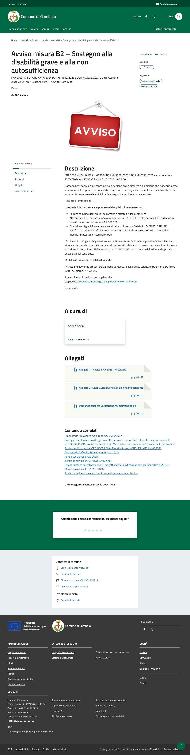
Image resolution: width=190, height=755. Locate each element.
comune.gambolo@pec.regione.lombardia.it (30, 731)
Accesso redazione (173, 749)
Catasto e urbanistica (62, 658)
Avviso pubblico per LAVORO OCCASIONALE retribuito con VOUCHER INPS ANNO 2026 (113, 448)
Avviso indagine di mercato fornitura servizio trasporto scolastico (101, 473)
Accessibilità (21, 749)
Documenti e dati (16, 684)
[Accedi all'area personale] (167, 3)
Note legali (101, 711)
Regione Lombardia (17, 4)
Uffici (10, 663)
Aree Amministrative (18, 658)
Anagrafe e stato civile (63, 652)
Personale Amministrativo (21, 679)
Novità (25, 40)
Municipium (156, 749)
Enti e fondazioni (16, 668)
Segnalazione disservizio (64, 705)
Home (14, 40)
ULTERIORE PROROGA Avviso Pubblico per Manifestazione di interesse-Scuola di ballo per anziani (119, 444)
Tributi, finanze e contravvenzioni (112, 652)
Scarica (137, 377)
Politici (11, 674)
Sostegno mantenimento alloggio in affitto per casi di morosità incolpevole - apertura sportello (117, 440)
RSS (10, 749)
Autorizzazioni (103, 657)
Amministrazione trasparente (110, 700)
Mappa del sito (60, 749)
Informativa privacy (105, 705)
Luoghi (143, 678)
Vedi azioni (161, 54)
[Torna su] (181, 746)
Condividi (147, 54)
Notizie (143, 652)
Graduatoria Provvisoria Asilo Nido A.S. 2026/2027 (93, 436)
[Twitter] (152, 16)
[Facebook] (145, 16)
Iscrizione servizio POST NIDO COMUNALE (88, 461)
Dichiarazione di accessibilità (110, 716)
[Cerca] (178, 16)
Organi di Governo (17, 652)
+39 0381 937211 (28, 708)
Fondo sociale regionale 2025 (81, 457)
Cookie (45, 749)
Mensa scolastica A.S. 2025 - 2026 (84, 469)
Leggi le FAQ (58, 711)
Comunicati (145, 658)
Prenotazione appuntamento (66, 700)
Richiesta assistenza (62, 716)
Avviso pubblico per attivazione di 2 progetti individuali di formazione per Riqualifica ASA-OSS (117, 465)
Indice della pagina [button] (23, 163)
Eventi (143, 683)
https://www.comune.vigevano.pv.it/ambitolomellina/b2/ (105, 281)
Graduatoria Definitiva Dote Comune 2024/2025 (92, 452)
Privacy (35, 749)
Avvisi (35, 40)
